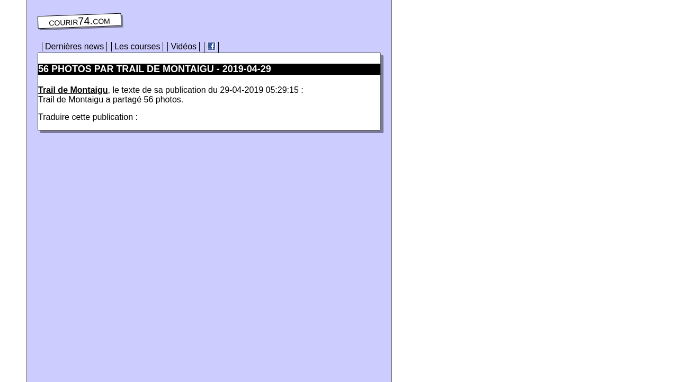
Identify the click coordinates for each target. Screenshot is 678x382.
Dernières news (74, 46)
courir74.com (79, 21)
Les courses (137, 46)
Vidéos (184, 46)
